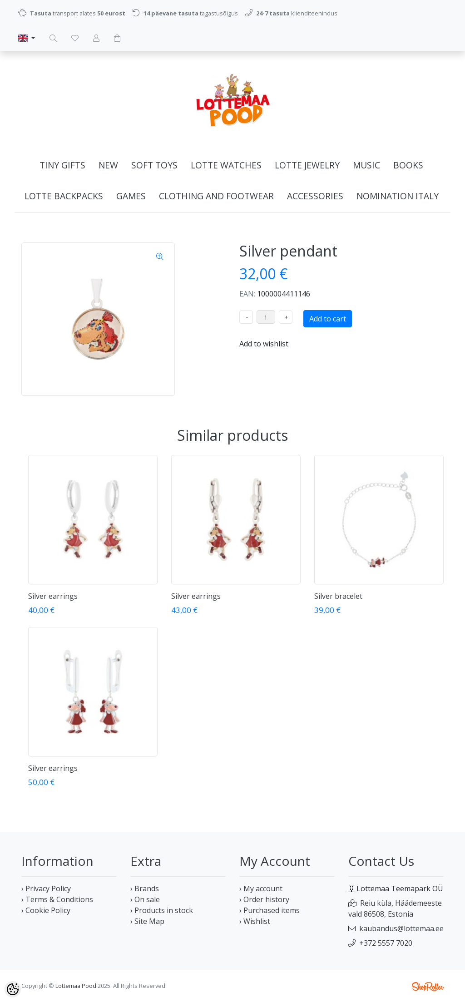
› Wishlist (254, 921)
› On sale (145, 899)
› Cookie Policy (45, 910)
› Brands (144, 888)
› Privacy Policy (46, 888)
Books (408, 165)
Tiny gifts (62, 165)
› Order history (264, 899)
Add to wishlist (263, 344)
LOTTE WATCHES (226, 165)
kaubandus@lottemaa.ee (401, 928)
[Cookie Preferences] (13, 989)
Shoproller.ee (428, 986)
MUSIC (366, 165)
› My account (260, 888)
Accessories (315, 196)
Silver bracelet (338, 596)
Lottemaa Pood (75, 986)
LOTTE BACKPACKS (64, 196)
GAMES (131, 196)
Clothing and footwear (216, 196)
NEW (108, 165)
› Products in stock (161, 910)
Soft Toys (154, 165)
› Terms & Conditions (57, 899)
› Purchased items (269, 910)
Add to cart (327, 319)
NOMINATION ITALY (397, 196)
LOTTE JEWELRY (307, 165)
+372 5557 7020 (385, 943)
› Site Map (147, 921)
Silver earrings (53, 596)
